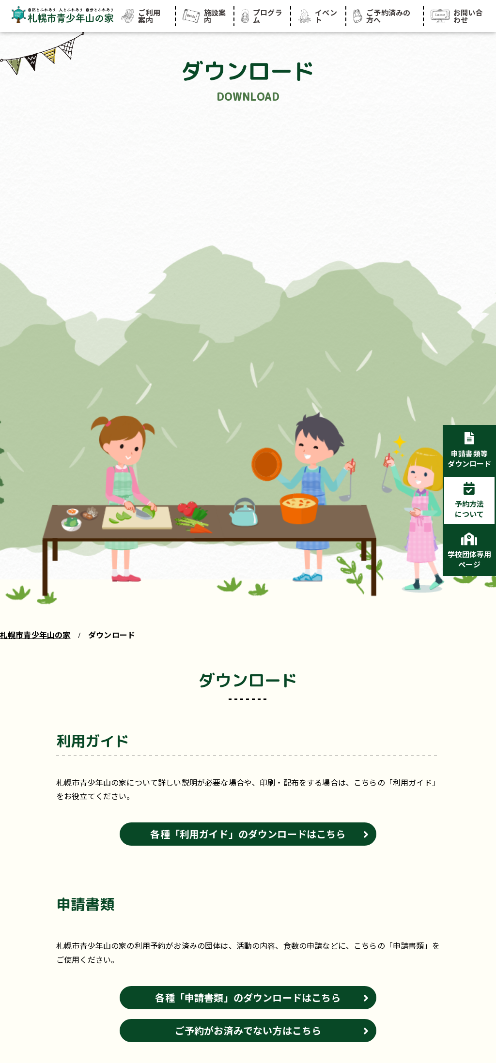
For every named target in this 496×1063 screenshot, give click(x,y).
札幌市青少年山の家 (35, 634)
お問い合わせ (456, 16)
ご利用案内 (140, 16)
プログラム (261, 16)
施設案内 (204, 16)
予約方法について (469, 509)
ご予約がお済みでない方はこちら (248, 1030)
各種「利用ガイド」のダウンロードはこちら (247, 834)
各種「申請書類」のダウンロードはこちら (248, 997)
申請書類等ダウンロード (470, 458)
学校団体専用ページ (470, 559)
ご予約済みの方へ (382, 16)
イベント (317, 16)
